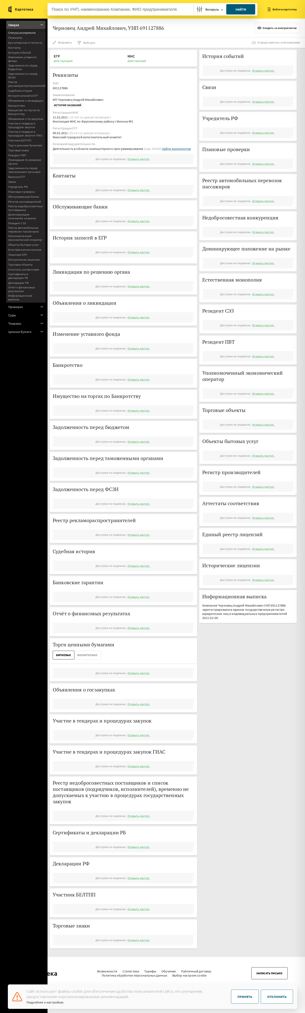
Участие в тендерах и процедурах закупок (21, 125)
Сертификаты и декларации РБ (18, 276)
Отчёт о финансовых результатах (21, 289)
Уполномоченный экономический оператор (25, 238)
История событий (19, 52)
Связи (12, 182)
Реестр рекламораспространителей (26, 84)
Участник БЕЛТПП (19, 140)
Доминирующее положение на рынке (22, 216)
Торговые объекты (20, 264)
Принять (244, 997)
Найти (241, 9)
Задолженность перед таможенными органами (24, 170)
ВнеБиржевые (87, 655)
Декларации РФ (18, 283)
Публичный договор (196, 969)
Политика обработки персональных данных (134, 973)
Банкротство (16, 105)
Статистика (131, 969)
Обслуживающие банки (23, 197)
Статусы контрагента (22, 33)
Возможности (107, 969)
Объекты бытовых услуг (23, 245)
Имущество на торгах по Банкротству (24, 112)
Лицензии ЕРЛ (17, 255)
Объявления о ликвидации (25, 100)
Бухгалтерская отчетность (25, 43)
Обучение (168, 969)
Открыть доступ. (138, 159)
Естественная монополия (24, 250)
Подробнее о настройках (45, 1002)
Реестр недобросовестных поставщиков (25, 208)
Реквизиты (15, 38)
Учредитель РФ (18, 187)
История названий (67, 105)
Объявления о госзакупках (25, 119)
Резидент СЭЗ (17, 223)
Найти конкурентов (176, 149)
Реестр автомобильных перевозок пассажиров (23, 229)
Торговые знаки (18, 150)
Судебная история (20, 91)
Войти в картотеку (282, 9)
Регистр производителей (24, 202)
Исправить (62, 42)
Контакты (14, 47)
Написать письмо (269, 971)
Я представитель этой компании (276, 42)
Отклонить (277, 997)
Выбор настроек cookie (189, 973)
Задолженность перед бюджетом (22, 67)
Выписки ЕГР (16, 177)
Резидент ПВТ (17, 155)
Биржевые (63, 655)
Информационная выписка (20, 297)
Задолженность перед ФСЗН (22, 75)
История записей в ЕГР (23, 96)
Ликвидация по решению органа (24, 161)
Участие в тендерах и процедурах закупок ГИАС (25, 133)
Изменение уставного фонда (22, 59)
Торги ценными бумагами (25, 145)
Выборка (86, 43)
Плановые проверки (21, 192)
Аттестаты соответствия (23, 269)
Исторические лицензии (24, 259)
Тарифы (150, 969)
